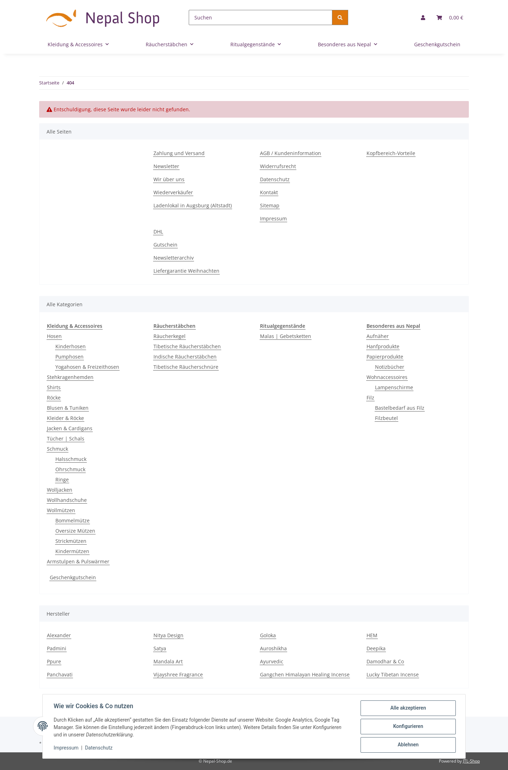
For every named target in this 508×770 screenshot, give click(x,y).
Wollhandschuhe (67, 500)
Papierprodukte (385, 356)
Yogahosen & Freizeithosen (87, 366)
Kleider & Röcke (65, 418)
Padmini (56, 648)
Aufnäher (378, 336)
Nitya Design (168, 635)
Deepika (376, 648)
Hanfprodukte (383, 346)
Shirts (54, 387)
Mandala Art (168, 661)
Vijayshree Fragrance (178, 674)
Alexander (59, 635)
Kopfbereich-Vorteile (391, 153)
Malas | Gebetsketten (285, 336)
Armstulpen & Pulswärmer (78, 561)
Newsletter (166, 166)
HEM (372, 635)
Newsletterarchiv (173, 257)
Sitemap (269, 205)
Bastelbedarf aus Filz (399, 407)
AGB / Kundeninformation (290, 153)
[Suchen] (260, 17)
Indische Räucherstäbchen (185, 356)
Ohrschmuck (70, 469)
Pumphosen (69, 356)
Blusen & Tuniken (68, 407)
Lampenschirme (394, 387)
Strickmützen (70, 541)
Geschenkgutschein (73, 577)
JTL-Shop (471, 761)
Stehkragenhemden (70, 377)
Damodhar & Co (385, 661)
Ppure (54, 661)
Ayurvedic (271, 661)
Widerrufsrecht (278, 166)
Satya (159, 648)
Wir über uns (169, 179)
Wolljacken (59, 489)
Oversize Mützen (75, 530)
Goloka (268, 635)
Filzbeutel (386, 418)
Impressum (273, 218)
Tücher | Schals (65, 438)
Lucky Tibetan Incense (393, 674)
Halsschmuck (70, 459)
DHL (158, 231)
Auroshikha (273, 648)
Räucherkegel (169, 336)
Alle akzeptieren (407, 708)
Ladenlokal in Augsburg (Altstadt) (192, 205)
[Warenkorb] (450, 17)
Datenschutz (275, 179)
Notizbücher (389, 366)
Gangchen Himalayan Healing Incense (305, 674)
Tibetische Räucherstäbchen (187, 346)
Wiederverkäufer (173, 192)
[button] (423, 17)
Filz (370, 397)
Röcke (54, 397)
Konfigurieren (408, 726)
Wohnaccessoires (387, 377)
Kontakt (269, 192)
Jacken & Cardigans (69, 428)
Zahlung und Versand (179, 153)
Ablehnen (407, 745)
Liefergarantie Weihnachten (186, 270)
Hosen (54, 336)
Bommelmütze (72, 520)
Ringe (62, 479)
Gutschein (165, 244)
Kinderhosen (70, 346)
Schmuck (57, 448)
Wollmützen (61, 510)
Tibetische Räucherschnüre (185, 366)
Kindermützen (72, 551)
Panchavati (60, 674)
